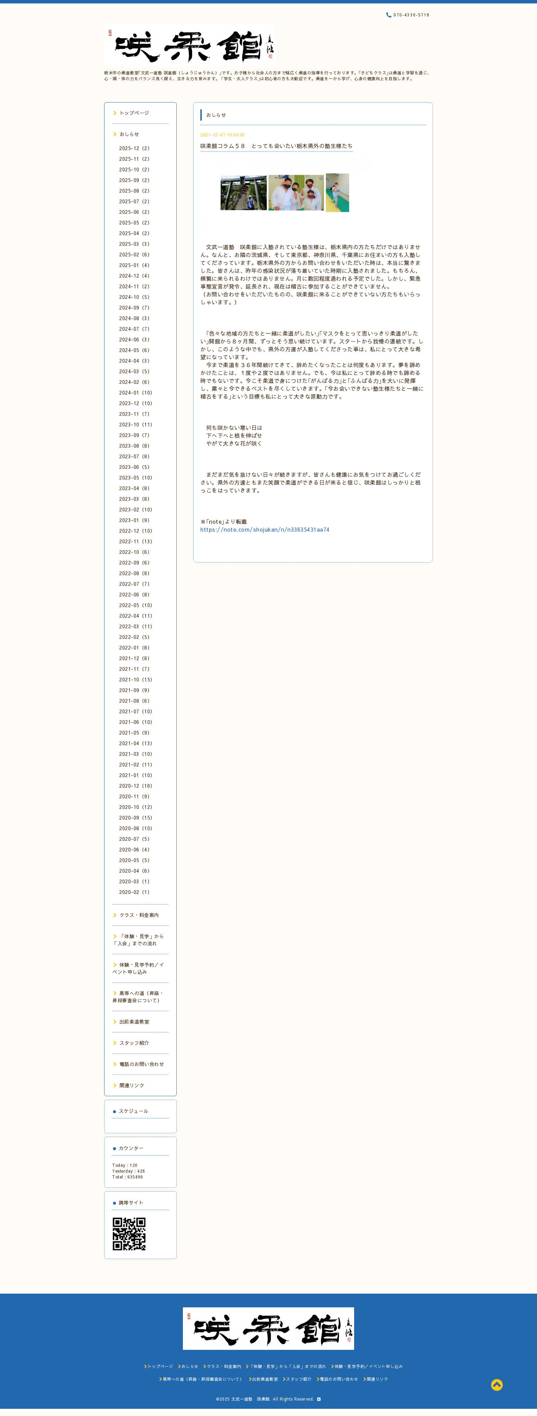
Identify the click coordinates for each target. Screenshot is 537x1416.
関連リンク (128, 1085)
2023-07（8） (135, 456)
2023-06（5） (135, 466)
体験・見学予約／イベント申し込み (138, 968)
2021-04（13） (137, 743)
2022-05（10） (137, 605)
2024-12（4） (135, 275)
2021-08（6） (135, 700)
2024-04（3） (135, 360)
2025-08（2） (135, 190)
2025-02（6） (135, 254)
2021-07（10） (137, 711)
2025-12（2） (135, 148)
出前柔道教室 (131, 1021)
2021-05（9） (135, 732)
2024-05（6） (135, 350)
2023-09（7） (135, 435)
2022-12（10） (137, 530)
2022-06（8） (135, 594)
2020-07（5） (135, 838)
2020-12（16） (137, 785)
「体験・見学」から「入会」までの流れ (138, 940)
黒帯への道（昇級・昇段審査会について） (138, 997)
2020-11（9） (135, 796)
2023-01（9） (135, 520)
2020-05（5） (135, 860)
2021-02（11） (137, 764)
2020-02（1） (135, 891)
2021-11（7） (135, 668)
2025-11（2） (135, 158)
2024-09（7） (135, 307)
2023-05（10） (137, 477)
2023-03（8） (135, 498)
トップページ (131, 112)
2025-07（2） (135, 201)
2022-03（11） (137, 626)
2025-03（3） (135, 243)
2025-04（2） (135, 233)
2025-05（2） (135, 222)
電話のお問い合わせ (138, 1064)
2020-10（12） (137, 806)
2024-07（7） (135, 328)
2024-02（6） (135, 381)
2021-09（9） (135, 690)
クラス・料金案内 (136, 914)
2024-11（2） (135, 286)
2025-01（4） (135, 265)
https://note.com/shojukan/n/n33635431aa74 (265, 529)
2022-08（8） (135, 573)
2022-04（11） (137, 615)
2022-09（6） (135, 562)
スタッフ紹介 (131, 1042)
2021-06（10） (137, 721)
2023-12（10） (137, 403)
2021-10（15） (137, 679)
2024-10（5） (135, 296)
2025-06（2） (135, 211)
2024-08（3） (135, 318)
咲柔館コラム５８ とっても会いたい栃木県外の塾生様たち (276, 145)
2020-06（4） (135, 849)
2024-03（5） (135, 371)
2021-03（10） (137, 753)
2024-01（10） (137, 392)
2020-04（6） (135, 870)
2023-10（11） (137, 424)
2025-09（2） (135, 180)
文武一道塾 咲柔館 (250, 1399)
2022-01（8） (135, 647)
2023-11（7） (135, 413)
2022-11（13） (137, 541)
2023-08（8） (135, 445)
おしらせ (126, 134)
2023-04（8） (135, 488)
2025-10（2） (135, 169)
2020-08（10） (137, 828)
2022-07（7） (135, 583)
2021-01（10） (137, 775)
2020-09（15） (137, 817)
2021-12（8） (135, 658)
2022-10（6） (135, 551)
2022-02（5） (135, 636)
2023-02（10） (137, 509)
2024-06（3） (135, 339)
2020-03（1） (135, 881)
